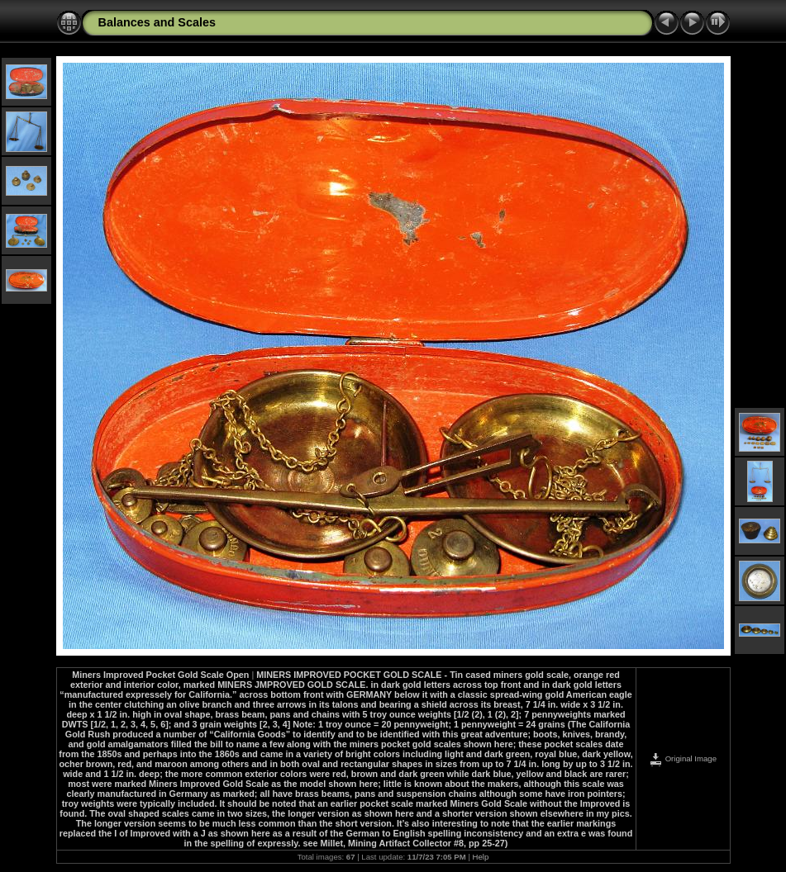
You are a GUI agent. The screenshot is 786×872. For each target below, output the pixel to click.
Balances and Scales (157, 22)
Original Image (683, 758)
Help (481, 856)
